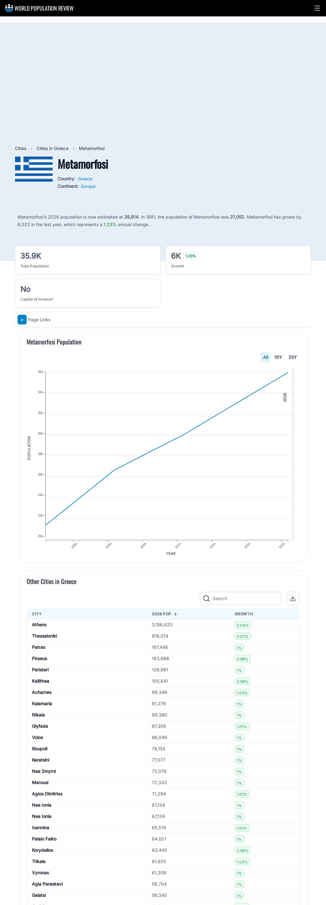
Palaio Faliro (44, 842)
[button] (317, 8)
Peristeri (40, 673)
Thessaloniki (44, 639)
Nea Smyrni (44, 775)
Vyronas (40, 876)
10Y (278, 357)
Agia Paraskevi (47, 887)
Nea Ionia (41, 808)
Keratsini (40, 763)
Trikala (38, 865)
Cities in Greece (53, 148)
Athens (39, 628)
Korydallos (42, 853)
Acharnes (41, 696)
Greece (85, 178)
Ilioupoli (39, 752)
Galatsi (39, 899)
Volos (37, 741)
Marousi (40, 786)
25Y (292, 357)
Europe (88, 186)
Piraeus (39, 662)
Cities (21, 148)
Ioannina (40, 831)
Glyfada (40, 729)
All (265, 357)
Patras (38, 651)
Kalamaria (42, 707)
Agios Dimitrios (47, 797)
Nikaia (38, 718)
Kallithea (40, 684)
